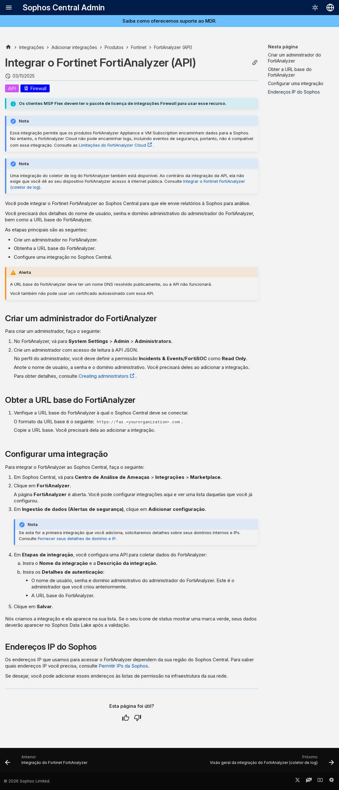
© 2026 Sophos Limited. (27, 781)
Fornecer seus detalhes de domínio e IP (77, 538)
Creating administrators (103, 376)
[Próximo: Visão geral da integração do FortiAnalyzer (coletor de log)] (271, 762)
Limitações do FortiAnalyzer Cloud (112, 145)
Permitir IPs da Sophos (123, 666)
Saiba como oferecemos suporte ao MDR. (169, 21)
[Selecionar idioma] (330, 7)
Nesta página (283, 46)
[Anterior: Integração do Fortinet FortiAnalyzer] (47, 762)
